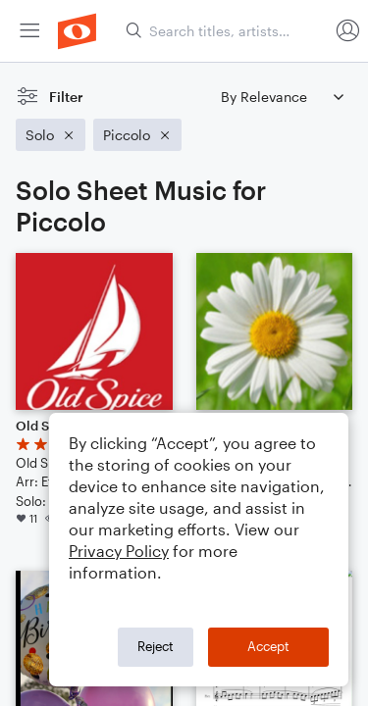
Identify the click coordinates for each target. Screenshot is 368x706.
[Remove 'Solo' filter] (50, 135)
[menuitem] (29, 31)
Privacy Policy (119, 550)
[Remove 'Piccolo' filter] (137, 135)
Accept (268, 646)
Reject (155, 646)
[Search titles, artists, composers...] (226, 31)
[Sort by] (281, 96)
